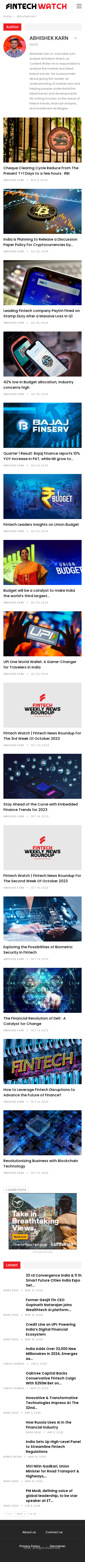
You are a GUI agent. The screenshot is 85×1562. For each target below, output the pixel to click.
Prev (9, 1514)
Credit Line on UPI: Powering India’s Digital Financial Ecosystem (50, 1329)
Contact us (54, 1532)
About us (29, 1532)
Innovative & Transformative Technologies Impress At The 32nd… (52, 1402)
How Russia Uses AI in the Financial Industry (48, 1425)
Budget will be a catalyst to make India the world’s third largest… (39, 593)
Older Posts (16, 1190)
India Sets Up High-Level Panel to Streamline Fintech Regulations (53, 1446)
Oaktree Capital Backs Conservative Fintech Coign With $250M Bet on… (51, 1378)
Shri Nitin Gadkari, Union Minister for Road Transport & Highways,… (52, 1471)
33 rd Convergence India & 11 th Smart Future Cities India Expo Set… (54, 1280)
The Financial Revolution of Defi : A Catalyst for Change (34, 1021)
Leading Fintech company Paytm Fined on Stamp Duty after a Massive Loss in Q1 (41, 313)
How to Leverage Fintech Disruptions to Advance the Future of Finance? (39, 1092)
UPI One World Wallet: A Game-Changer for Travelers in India (39, 664)
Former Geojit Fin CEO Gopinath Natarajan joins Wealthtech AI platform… (49, 1305)
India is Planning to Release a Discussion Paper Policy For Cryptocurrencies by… (40, 242)
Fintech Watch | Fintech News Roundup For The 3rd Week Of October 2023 (42, 736)
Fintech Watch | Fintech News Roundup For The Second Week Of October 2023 (42, 878)
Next (21, 1514)
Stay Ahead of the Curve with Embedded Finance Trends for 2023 (40, 807)
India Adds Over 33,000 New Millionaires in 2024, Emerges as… (52, 1353)
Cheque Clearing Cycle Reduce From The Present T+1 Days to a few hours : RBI (40, 170)
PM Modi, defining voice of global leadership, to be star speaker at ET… (52, 1495)
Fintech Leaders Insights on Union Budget (41, 524)
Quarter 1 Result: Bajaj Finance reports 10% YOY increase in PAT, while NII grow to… (41, 456)
